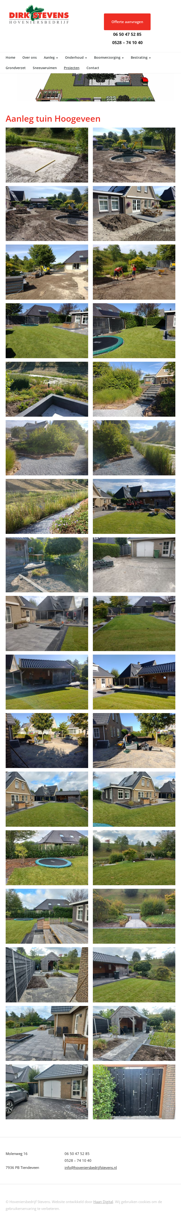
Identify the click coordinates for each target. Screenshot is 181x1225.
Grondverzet (16, 68)
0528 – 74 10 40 (127, 42)
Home (10, 57)
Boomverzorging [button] (109, 57)
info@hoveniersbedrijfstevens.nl (91, 1167)
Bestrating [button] (141, 57)
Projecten (71, 68)
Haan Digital (103, 1201)
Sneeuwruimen (45, 68)
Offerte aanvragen (127, 21)
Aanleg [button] (51, 57)
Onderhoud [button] (76, 57)
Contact (92, 68)
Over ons (29, 57)
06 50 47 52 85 (127, 34)
